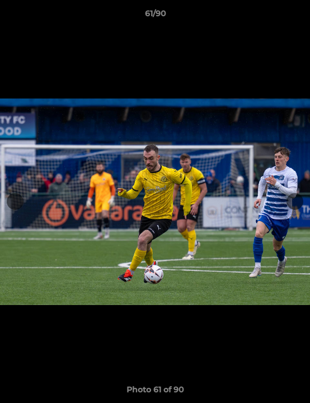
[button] (296, 16)
